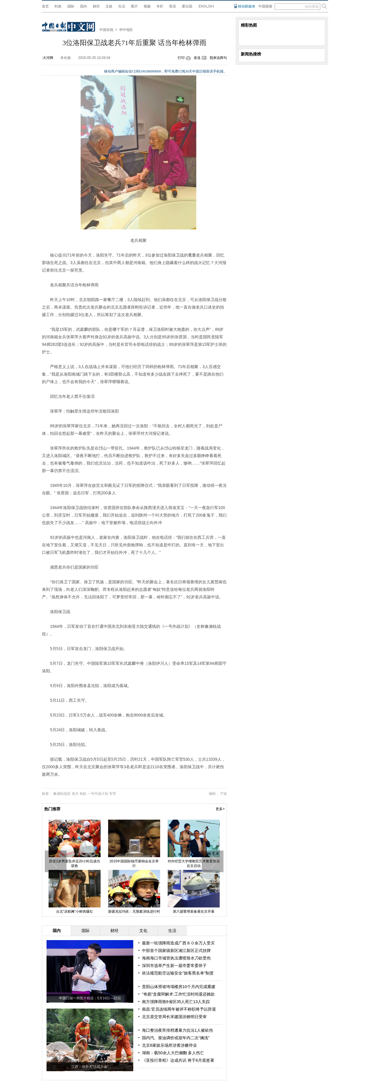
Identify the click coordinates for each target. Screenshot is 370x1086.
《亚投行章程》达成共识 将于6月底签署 (178, 1060)
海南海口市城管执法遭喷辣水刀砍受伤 (176, 958)
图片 (134, 6)
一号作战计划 (97, 794)
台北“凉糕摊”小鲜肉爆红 (74, 911)
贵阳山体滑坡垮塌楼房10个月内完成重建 (178, 986)
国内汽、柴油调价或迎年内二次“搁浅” (175, 1037)
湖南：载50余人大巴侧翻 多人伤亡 (173, 1052)
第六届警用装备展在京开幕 (193, 911)
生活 (121, 6)
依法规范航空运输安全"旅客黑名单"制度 (178, 973)
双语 (172, 6)
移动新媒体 (246, 6)
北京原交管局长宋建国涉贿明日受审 (174, 1016)
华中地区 (126, 30)
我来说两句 (218, 58)
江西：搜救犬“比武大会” (89, 1067)
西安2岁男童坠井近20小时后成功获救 (74, 863)
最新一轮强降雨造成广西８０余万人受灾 (178, 943)
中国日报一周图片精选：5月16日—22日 (90, 998)
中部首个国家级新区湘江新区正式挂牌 (176, 950)
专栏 (159, 6)
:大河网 (47, 58)
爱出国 (187, 6)
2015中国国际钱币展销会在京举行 (134, 863)
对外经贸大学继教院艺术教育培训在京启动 (194, 863)
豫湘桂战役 (62, 794)
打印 (181, 58)
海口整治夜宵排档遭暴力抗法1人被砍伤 (177, 1030)
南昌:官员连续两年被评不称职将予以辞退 (179, 1009)
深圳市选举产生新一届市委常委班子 (174, 965)
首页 (45, 6)
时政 (58, 6)
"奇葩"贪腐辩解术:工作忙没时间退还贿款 (178, 994)
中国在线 (106, 30)
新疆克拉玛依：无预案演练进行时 (134, 911)
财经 (96, 6)
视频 (147, 6)
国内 (83, 6)
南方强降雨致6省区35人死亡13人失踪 (176, 1001)
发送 (197, 58)
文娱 (109, 6)
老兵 (75, 794)
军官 (112, 794)
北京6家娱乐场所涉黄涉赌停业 (169, 1045)
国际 (70, 6)
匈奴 (82, 794)
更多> (220, 809)
